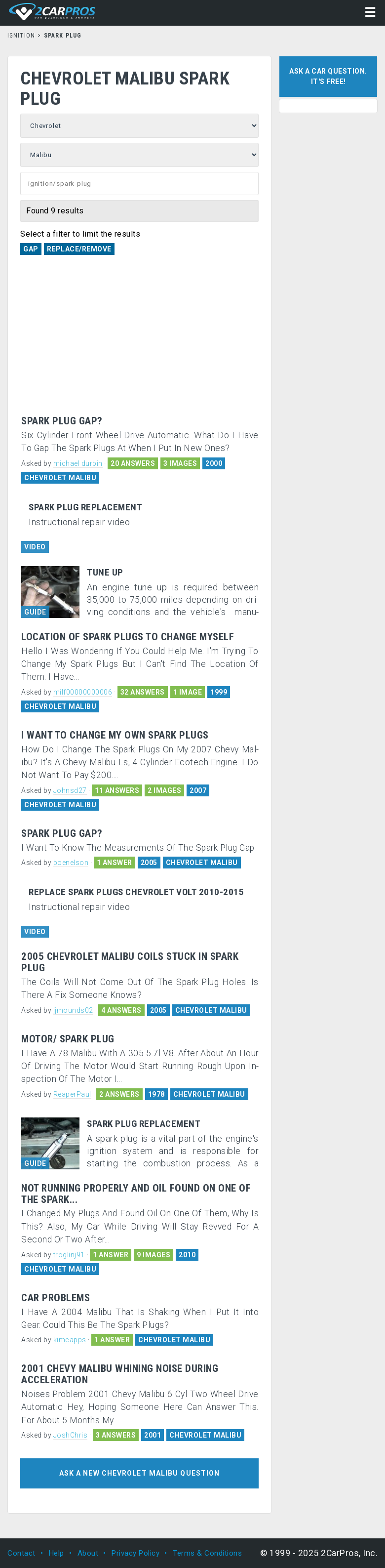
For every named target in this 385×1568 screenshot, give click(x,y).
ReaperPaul (72, 1094)
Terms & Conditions (207, 1553)
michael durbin (78, 463)
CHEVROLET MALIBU (60, 478)
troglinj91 (69, 1255)
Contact (21, 1553)
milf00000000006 (83, 692)
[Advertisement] (139, 341)
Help (56, 1553)
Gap (30, 249)
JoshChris (70, 1435)
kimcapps (69, 1340)
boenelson (71, 863)
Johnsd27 (70, 790)
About (88, 1553)
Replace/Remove (79, 249)
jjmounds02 (73, 1010)
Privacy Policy (135, 1553)
